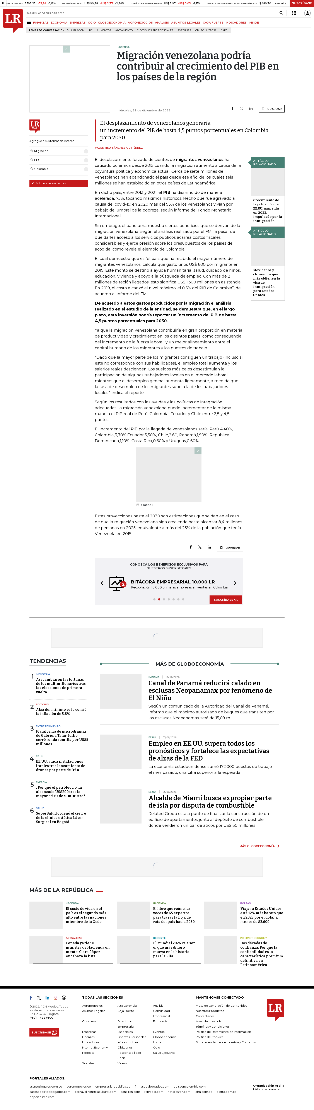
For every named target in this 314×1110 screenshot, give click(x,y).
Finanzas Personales (132, 1037)
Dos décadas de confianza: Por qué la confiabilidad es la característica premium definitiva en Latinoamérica (261, 954)
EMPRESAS (78, 22)
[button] (101, 584)
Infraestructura (128, 1042)
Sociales (88, 1063)
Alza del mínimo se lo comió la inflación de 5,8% (61, 712)
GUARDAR (271, 109)
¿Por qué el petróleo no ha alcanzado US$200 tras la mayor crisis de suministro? (60, 791)
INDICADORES (236, 22)
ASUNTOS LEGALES (186, 22)
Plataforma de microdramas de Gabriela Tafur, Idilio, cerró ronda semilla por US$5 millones (62, 737)
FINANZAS (41, 22)
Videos (122, 1063)
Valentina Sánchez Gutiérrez (119, 147)
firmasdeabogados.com (152, 1086)
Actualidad (74, 937)
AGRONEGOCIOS (140, 22)
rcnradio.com (153, 1091)
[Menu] (29, 22)
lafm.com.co (203, 1091)
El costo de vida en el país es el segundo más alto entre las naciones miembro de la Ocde (86, 915)
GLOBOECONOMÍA (112, 22)
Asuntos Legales (93, 1011)
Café (224, 30)
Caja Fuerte (126, 1011)
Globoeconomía (164, 1037)
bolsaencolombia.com (190, 1086)
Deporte (159, 937)
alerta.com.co (227, 1091)
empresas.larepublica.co (112, 1086)
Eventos (158, 1031)
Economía (160, 1021)
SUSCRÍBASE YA (226, 599)
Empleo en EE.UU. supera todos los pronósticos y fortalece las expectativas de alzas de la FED (208, 751)
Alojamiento (124, 30)
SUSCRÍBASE (302, 3)
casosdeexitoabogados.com (49, 1091)
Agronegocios (92, 1005)
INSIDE (254, 22)
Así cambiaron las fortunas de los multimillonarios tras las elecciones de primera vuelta (61, 685)
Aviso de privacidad (210, 1021)
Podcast (88, 1052)
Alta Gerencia (127, 1005)
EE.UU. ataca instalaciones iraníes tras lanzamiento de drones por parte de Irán (60, 765)
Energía (41, 782)
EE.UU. (40, 756)
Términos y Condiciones (212, 1026)
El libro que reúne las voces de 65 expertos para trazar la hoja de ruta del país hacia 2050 (174, 915)
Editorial (43, 704)
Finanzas (88, 1037)
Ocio (156, 1047)
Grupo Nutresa (206, 30)
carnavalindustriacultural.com (95, 1091)
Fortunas (184, 30)
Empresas (89, 1031)
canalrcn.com (130, 1091)
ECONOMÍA (59, 22)
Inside (157, 1042)
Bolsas (245, 903)
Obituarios (125, 1047)
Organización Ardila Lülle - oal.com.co (268, 1087)
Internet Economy (253, 937)
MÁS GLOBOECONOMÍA (257, 846)
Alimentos (104, 30)
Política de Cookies (209, 1037)
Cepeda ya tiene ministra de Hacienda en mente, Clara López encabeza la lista (88, 949)
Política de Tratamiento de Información (223, 1031)
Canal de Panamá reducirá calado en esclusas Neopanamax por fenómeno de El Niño (210, 690)
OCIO (92, 22)
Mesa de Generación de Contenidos (221, 1005)
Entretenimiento (48, 726)
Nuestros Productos (210, 1011)
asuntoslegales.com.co (45, 1086)
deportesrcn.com (42, 1097)
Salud (40, 808)
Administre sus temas (49, 183)
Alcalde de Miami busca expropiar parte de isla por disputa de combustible (210, 801)
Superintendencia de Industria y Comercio (226, 1042)
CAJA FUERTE (213, 22)
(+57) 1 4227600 (41, 1017)
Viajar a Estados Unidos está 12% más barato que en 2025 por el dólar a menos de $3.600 (261, 915)
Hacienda (72, 903)
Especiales (125, 1031)
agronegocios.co (79, 1086)
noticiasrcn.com (179, 1091)
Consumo (89, 1021)
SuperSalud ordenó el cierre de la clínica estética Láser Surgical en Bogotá (61, 817)
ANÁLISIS (162, 22)
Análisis (158, 1005)
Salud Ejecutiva (164, 1052)
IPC (90, 30)
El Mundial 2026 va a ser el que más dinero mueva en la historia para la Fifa (174, 949)
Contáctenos (205, 1016)
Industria (43, 674)
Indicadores (90, 1042)
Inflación (77, 30)
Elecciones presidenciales (155, 30)
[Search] (281, 13)
